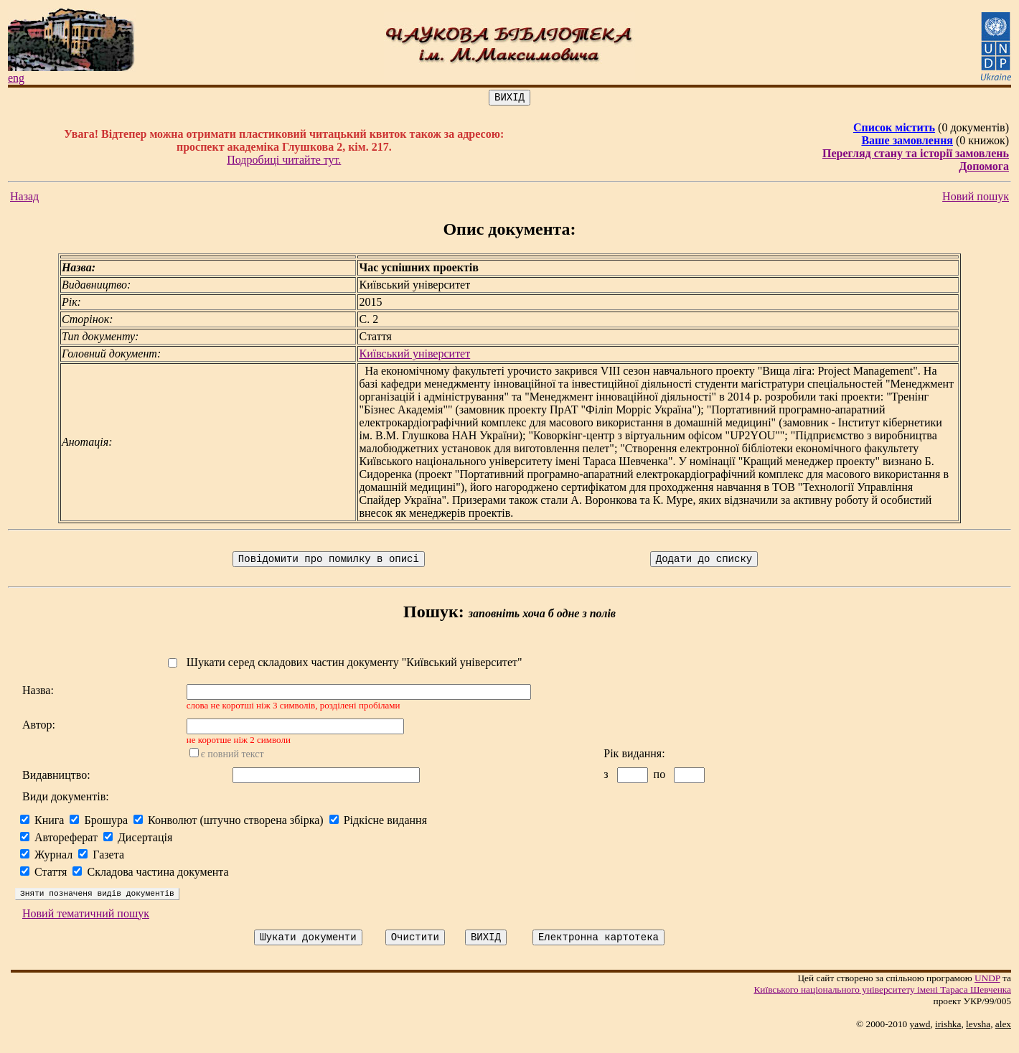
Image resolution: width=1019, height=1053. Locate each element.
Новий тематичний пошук (85, 926)
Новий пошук (975, 198)
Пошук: (433, 616)
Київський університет (414, 356)
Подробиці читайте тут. (284, 162)
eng (16, 78)
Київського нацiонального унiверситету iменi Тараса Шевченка (882, 1004)
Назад (24, 198)
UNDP (987, 993)
